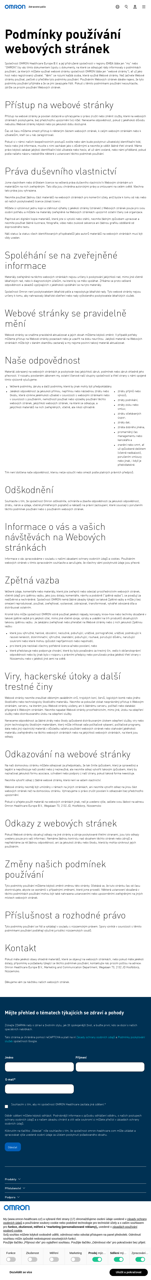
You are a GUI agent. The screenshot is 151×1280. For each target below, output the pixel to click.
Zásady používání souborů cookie (25, 1254)
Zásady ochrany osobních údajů (95, 1037)
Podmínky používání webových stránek (28, 1240)
